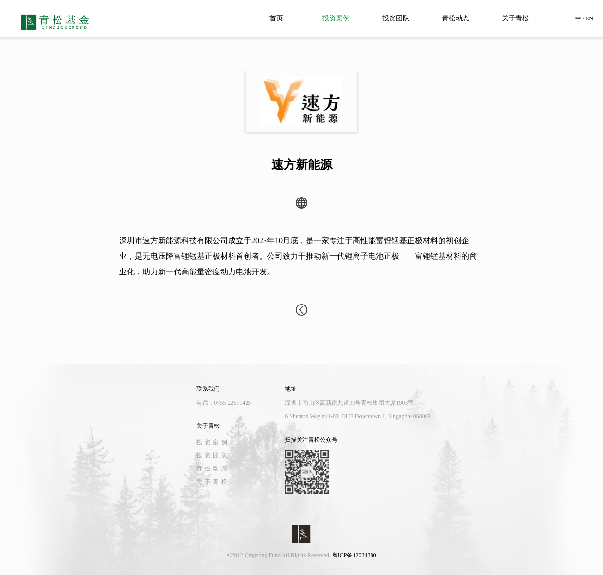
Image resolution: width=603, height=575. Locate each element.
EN (589, 18)
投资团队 (395, 18)
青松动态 (455, 18)
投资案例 (336, 18)
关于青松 (515, 18)
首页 (276, 18)
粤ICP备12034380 (354, 555)
